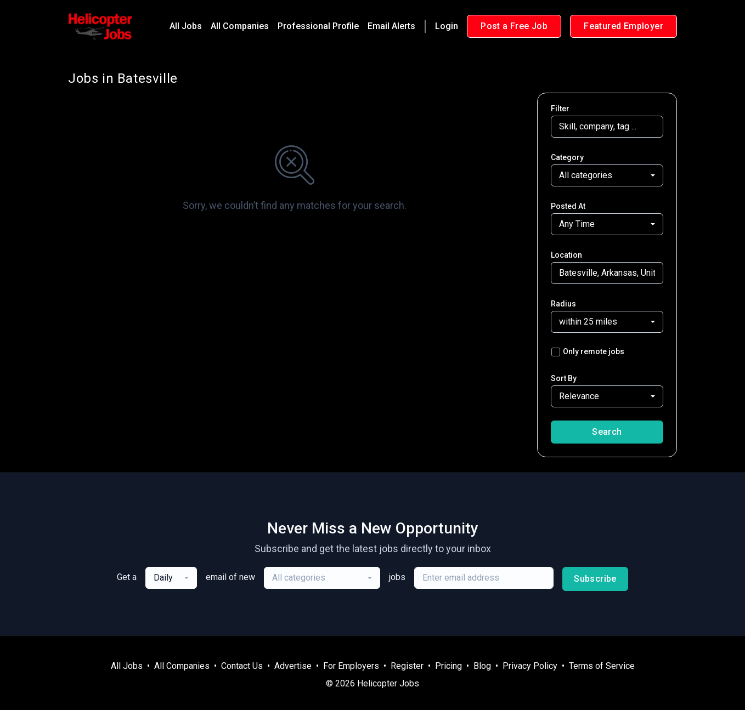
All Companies (240, 26)
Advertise (293, 666)
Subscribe (595, 578)
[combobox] (607, 175)
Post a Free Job (514, 26)
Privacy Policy (530, 666)
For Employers (351, 666)
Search (607, 432)
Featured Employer (623, 26)
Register (407, 666)
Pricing (448, 666)
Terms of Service (602, 666)
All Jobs (186, 26)
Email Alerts (391, 26)
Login (446, 26)
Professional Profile (318, 26)
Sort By (564, 378)
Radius (563, 303)
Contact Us (242, 666)
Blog (482, 666)
